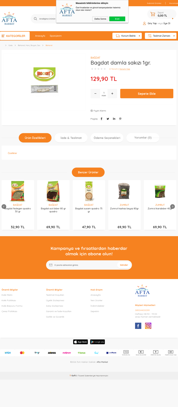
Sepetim (95, 308)
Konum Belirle (126, 36)
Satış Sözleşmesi (54, 302)
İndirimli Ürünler (154, 3)
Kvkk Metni (7, 292)
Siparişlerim (56, 35)
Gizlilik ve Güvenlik (55, 313)
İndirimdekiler (97, 302)
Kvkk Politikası (9, 297)
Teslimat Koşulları (55, 292)
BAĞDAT (17, 204)
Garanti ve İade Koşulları (58, 308)
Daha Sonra (100, 19)
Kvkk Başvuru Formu (12, 302)
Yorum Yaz (124, 68)
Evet (117, 19)
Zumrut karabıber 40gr (160, 208)
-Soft (73, 372)
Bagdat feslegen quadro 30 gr (18, 210)
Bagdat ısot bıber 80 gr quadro (53, 210)
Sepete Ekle (147, 94)
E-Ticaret (80, 372)
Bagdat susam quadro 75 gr (88, 210)
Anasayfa (40, 35)
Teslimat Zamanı (159, 36)
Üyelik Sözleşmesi (55, 297)
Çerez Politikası (9, 308)
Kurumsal (173, 3)
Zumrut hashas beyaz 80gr (124, 208)
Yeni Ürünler (96, 297)
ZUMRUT (124, 204)
